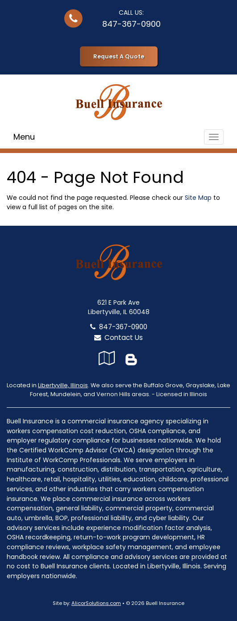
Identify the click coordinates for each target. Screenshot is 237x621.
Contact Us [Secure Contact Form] (118, 337)
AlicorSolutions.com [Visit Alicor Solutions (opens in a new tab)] (96, 603)
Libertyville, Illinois (63, 385)
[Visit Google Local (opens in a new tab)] (107, 358)
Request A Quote (118, 56)
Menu (24, 136)
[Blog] (131, 358)
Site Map (198, 197)
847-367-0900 (131, 23)
